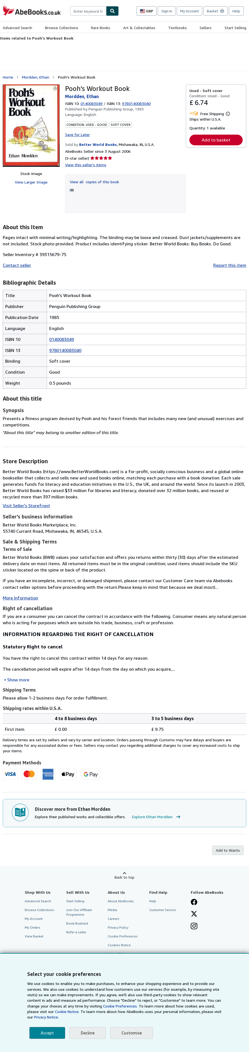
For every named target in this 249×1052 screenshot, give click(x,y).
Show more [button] (18, 679)
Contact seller (17, 265)
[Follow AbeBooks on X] (194, 914)
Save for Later (77, 134)
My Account (189, 11)
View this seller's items (85, 164)
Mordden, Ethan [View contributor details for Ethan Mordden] (35, 77)
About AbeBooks (121, 901)
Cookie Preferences (123, 936)
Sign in (166, 11)
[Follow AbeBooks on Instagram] (194, 926)
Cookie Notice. (67, 1011)
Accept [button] (47, 1032)
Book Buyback (77, 923)
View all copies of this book (94, 181)
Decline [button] (88, 1032)
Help (236, 11)
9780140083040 (65, 350)
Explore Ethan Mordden (157, 817)
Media (112, 910)
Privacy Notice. (46, 1017)
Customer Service (162, 910)
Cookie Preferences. (120, 1006)
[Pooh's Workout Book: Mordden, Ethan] (31, 125)
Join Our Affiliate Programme (79, 912)
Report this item (229, 265)
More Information (20, 598)
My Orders (32, 927)
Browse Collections (61, 27)
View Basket (34, 936)
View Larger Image (31, 182)
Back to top (124, 877)
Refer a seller (76, 932)
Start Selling (235, 27)
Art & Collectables (139, 27)
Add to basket (216, 140)
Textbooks (177, 27)
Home (8, 77)
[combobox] (88, 11)
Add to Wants (228, 850)
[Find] (112, 11)
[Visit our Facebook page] (194, 902)
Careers (113, 919)
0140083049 (92, 103)
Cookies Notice (119, 945)
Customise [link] (131, 1032)
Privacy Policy (118, 927)
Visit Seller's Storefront (26, 505)
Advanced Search (17, 27)
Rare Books (100, 27)
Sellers (206, 27)
